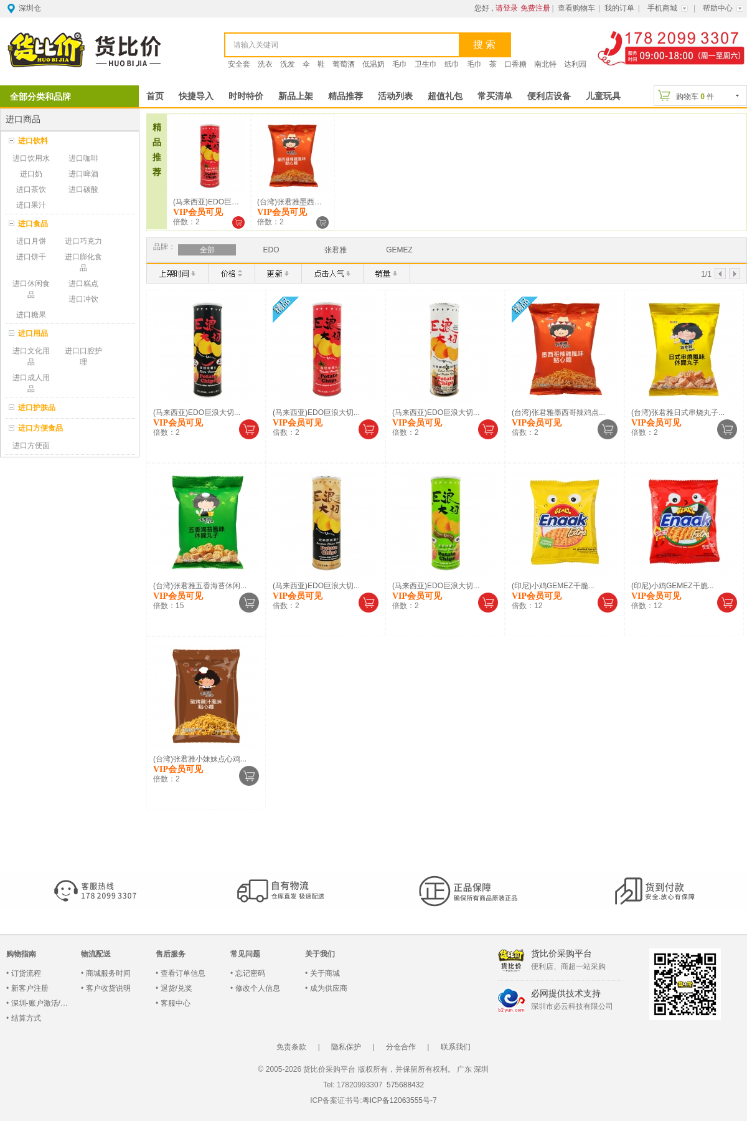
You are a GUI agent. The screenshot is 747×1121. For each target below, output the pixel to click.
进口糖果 (31, 314)
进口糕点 (83, 283)
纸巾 (451, 64)
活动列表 (395, 96)
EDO (271, 250)
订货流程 (26, 973)
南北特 (545, 64)
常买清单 (494, 96)
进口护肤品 (36, 407)
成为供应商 (328, 988)
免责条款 (291, 1046)
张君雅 (335, 250)
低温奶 (373, 64)
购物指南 (21, 954)
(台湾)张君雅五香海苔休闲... (200, 585)
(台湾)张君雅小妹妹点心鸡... (200, 759)
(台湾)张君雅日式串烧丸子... (678, 412)
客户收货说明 (108, 988)
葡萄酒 (343, 64)
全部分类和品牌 (40, 97)
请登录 (507, 8)
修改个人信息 (257, 988)
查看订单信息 (183, 973)
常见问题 (245, 954)
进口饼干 (31, 256)
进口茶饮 (31, 189)
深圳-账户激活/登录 (43, 1003)
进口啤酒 (83, 173)
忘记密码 (250, 973)
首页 (155, 96)
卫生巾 (426, 64)
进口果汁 (31, 205)
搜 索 (484, 44)
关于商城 (325, 973)
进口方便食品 (40, 428)
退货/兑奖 (176, 988)
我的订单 (619, 8)
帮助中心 (718, 8)
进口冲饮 (83, 299)
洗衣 (265, 64)
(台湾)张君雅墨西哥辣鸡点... (303, 202)
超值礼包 (445, 96)
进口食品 (33, 223)
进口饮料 (33, 140)
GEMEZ (399, 250)
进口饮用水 (31, 158)
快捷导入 (196, 96)
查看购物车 (576, 8)
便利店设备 (549, 96)
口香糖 (515, 64)
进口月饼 (31, 241)
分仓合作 (401, 1046)
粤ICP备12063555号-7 (399, 1100)
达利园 (575, 64)
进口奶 (31, 173)
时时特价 (245, 96)
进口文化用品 (31, 356)
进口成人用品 (31, 383)
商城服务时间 (108, 973)
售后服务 (171, 954)
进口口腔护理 (83, 356)
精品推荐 (345, 96)
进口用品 (33, 333)
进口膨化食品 (83, 262)
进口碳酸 (83, 189)
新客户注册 (30, 988)
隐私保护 (346, 1046)
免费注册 (535, 8)
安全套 (239, 64)
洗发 (287, 64)
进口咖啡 (83, 158)
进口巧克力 (83, 241)
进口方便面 (31, 445)
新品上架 (295, 96)
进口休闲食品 (31, 289)
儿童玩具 (603, 96)
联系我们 (456, 1046)
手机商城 (662, 8)
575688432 (404, 1084)
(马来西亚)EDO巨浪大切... (216, 202)
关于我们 (320, 954)
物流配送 (96, 954)
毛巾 (399, 64)
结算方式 (26, 1018)
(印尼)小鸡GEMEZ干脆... (553, 585)
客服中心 (175, 1003)
